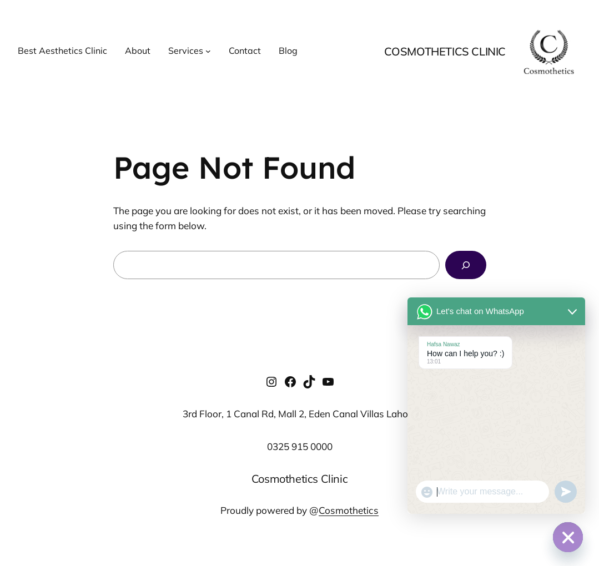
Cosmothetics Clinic (445, 51)
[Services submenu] (208, 51)
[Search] (465, 265)
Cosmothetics (349, 510)
